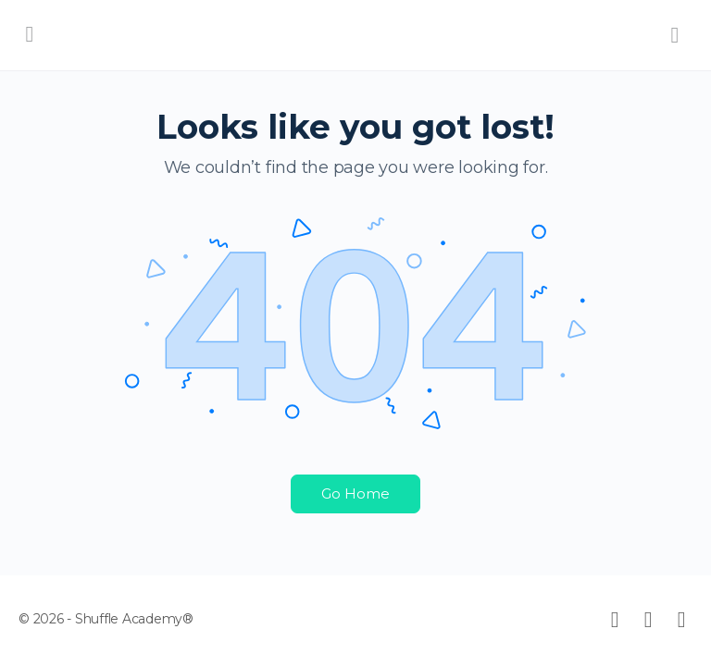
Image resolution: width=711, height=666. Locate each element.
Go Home (355, 493)
